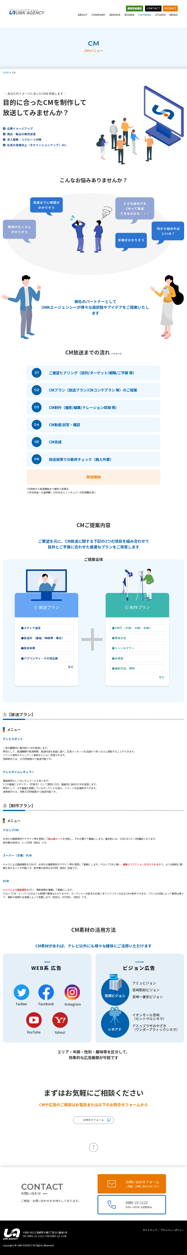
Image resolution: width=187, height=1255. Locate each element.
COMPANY (98, 15)
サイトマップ (150, 1230)
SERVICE (114, 15)
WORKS (129, 15)
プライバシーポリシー (172, 1230)
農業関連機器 (134, 8)
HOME (6, 72)
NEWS (174, 15)
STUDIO (160, 15)
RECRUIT (170, 8)
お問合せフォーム (93, 1120)
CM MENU (144, 15)
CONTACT (153, 8)
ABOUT (83, 15)
